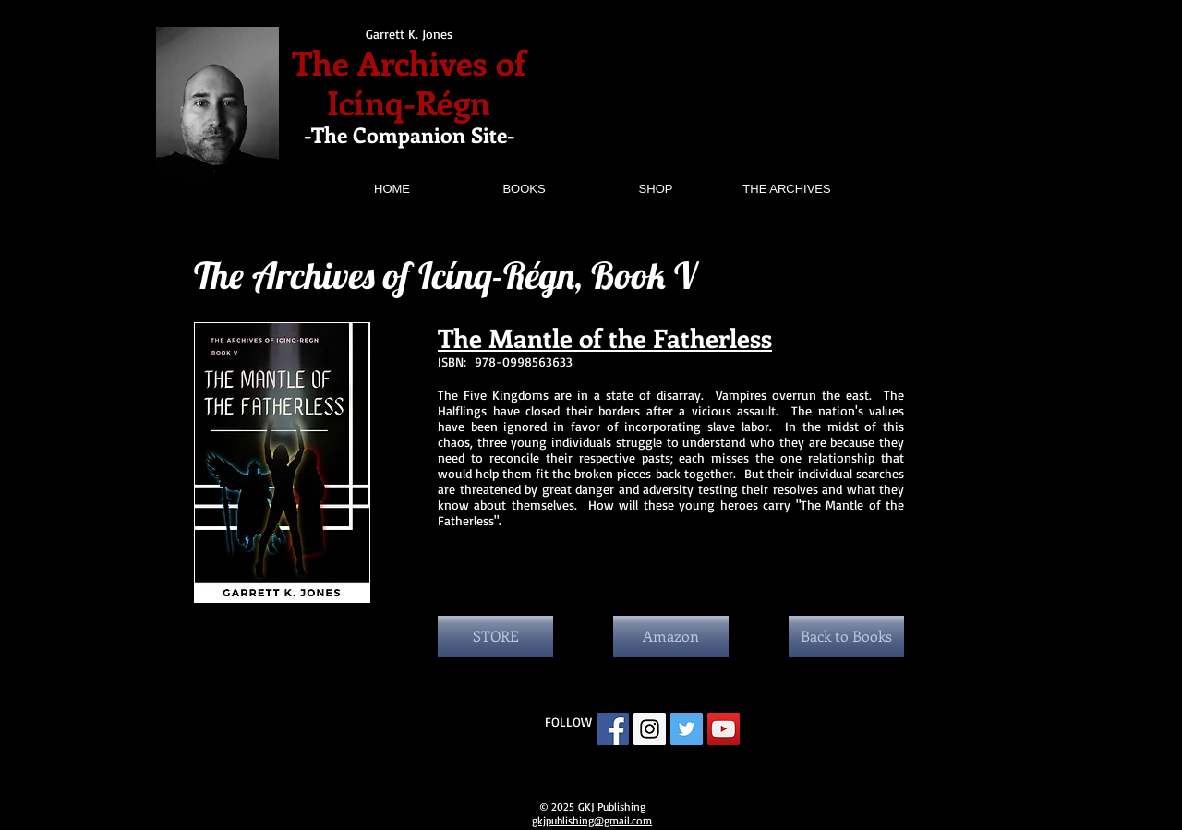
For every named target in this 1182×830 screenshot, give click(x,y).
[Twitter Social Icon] (686, 729)
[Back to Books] (846, 636)
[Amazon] (671, 636)
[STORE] (495, 636)
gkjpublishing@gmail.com (592, 820)
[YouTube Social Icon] (723, 729)
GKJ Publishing (611, 806)
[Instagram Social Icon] (649, 729)
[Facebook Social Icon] (613, 729)
